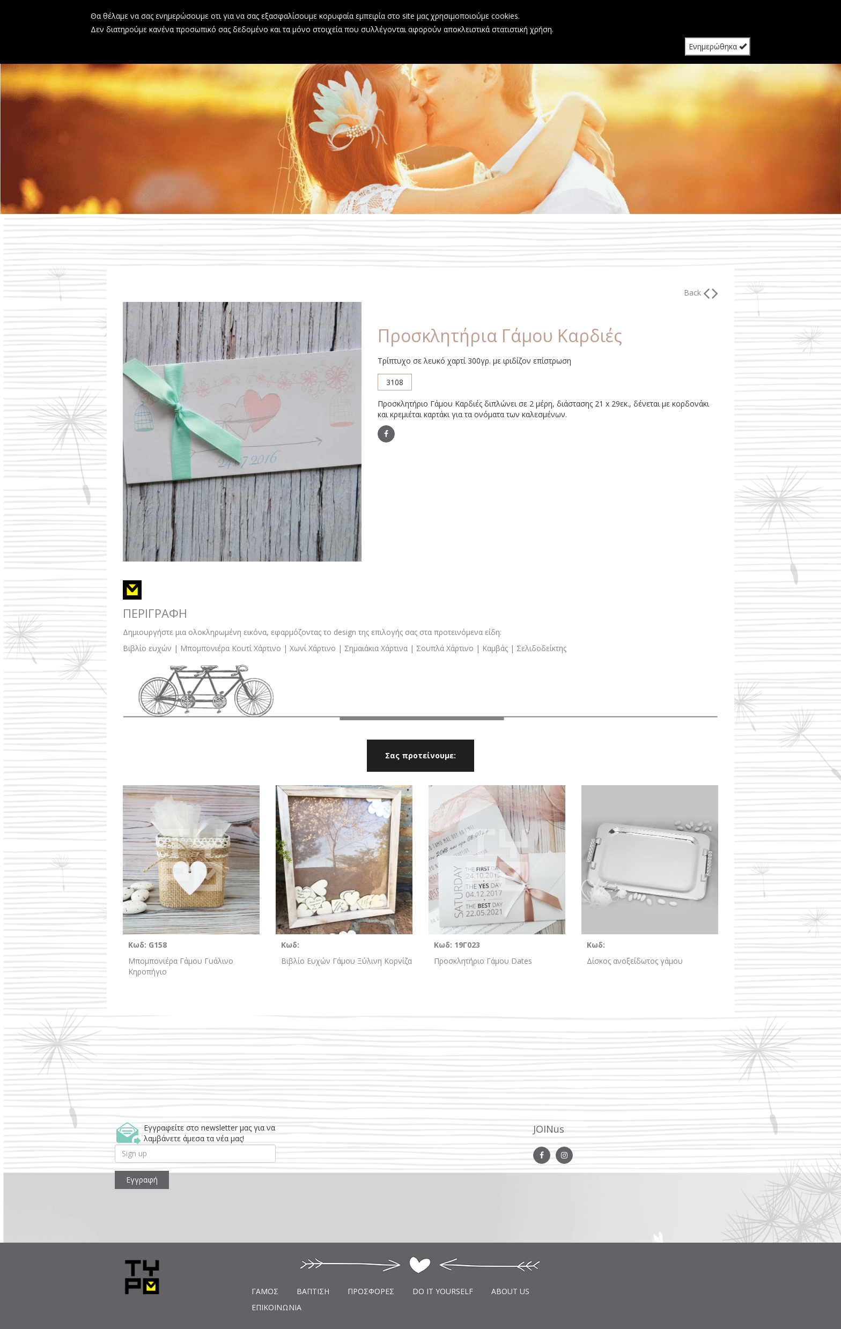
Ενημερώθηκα (718, 46)
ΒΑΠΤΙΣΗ (313, 1291)
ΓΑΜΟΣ (265, 1291)
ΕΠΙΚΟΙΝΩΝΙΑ (276, 1307)
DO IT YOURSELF (442, 1291)
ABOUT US (510, 1291)
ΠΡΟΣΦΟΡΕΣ (371, 1291)
